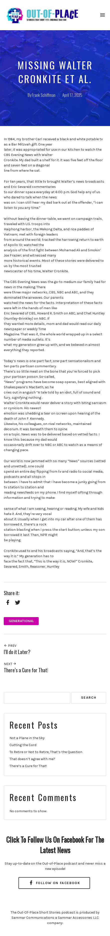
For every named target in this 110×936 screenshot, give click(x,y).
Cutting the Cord (22, 745)
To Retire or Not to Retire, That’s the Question (45, 752)
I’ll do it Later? (17, 652)
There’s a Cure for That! (26, 670)
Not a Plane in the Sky (27, 738)
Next (10, 664)
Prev (10, 646)
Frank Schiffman (43, 95)
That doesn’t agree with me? (32, 759)
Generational (21, 621)
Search (88, 697)
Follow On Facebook (54, 883)
